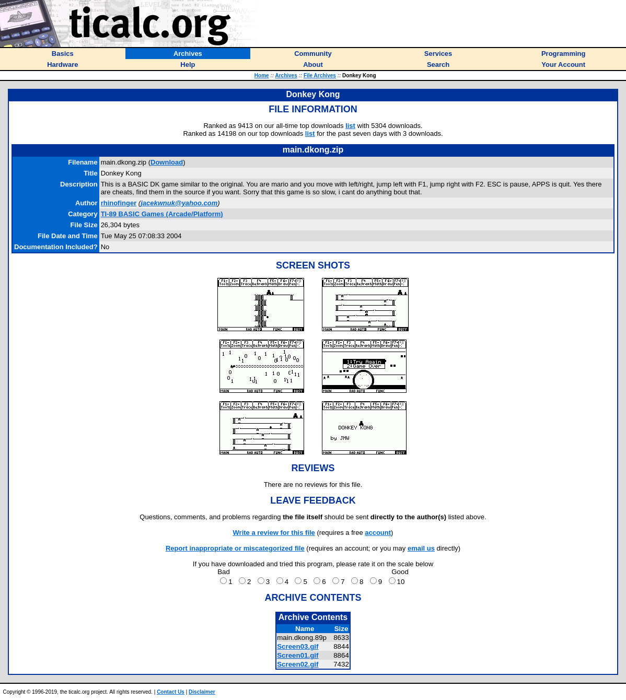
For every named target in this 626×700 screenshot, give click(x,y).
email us (421, 548)
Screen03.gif (297, 646)
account (378, 532)
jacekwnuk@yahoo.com (179, 203)
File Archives (320, 75)
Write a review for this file (274, 532)
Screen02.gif (297, 664)
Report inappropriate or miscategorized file (235, 548)
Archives (286, 75)
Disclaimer (202, 692)
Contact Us (170, 692)
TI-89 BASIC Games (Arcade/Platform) (162, 214)
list (350, 126)
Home (261, 75)
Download (166, 162)
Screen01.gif (297, 655)
